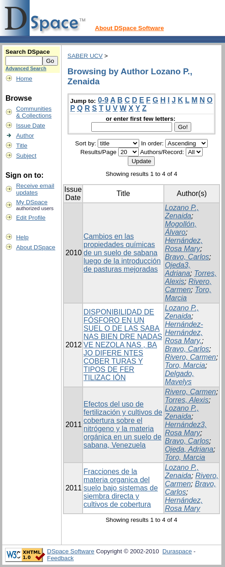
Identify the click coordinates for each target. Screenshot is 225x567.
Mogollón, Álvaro (180, 228)
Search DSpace (27, 51)
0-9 (103, 100)
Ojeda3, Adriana (177, 269)
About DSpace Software (129, 28)
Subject (26, 155)
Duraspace (177, 551)
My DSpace (31, 202)
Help (22, 237)
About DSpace (35, 247)
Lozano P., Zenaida (182, 212)
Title (21, 145)
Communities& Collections (34, 112)
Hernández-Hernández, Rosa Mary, (184, 332)
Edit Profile (30, 217)
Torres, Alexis (187, 400)
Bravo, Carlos (187, 257)
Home (24, 78)
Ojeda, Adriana (189, 449)
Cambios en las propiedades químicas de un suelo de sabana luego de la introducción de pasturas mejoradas (122, 252)
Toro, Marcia (185, 365)
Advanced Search (25, 68)
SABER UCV (85, 55)
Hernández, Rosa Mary (184, 245)
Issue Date (30, 125)
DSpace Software (70, 551)
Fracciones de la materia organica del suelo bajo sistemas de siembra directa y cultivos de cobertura (121, 488)
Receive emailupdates (35, 189)
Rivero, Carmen (188, 286)
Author (25, 135)
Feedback (60, 558)
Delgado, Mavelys (179, 378)
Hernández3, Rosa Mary (186, 429)
